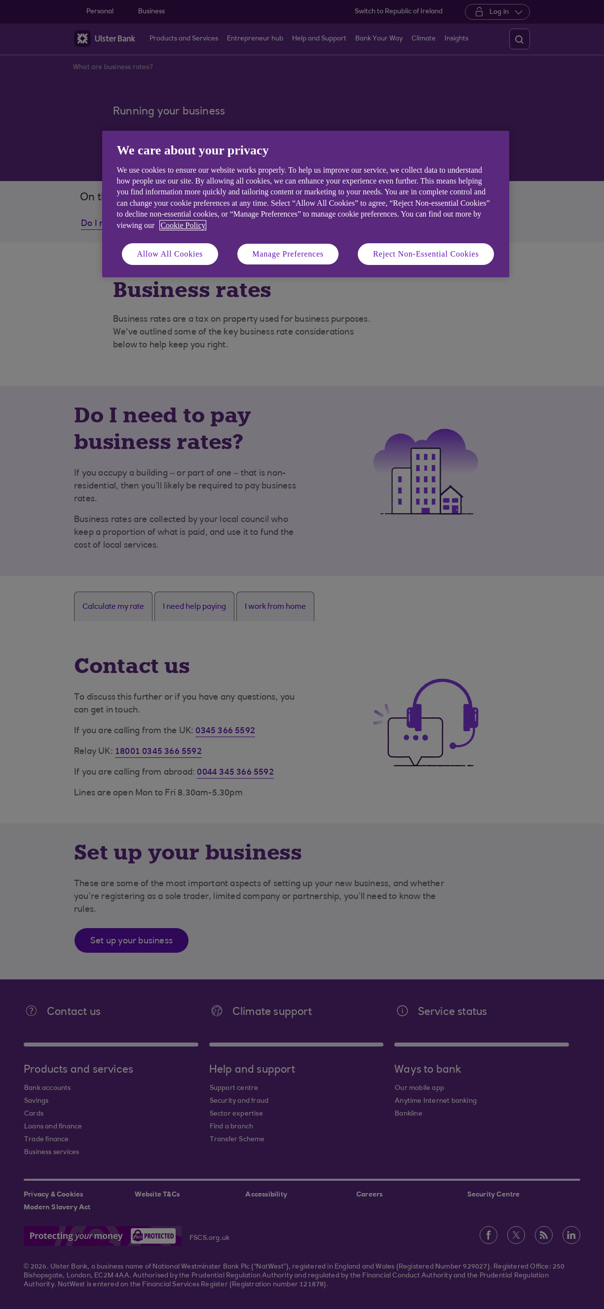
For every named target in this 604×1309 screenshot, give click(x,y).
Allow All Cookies (170, 254)
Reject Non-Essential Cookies (426, 254)
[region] (305, 204)
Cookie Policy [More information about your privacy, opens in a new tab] (182, 225)
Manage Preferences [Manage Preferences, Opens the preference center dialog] (288, 254)
